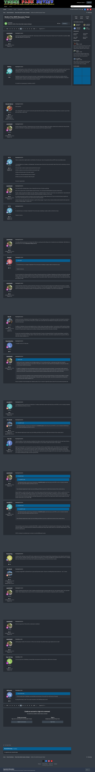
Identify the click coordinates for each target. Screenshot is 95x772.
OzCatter (10, 22)
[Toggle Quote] (17, 260)
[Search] (77, 6)
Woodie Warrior (9, 104)
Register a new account (22, 721)
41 (25, 28)
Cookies (55, 763)
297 (9, 667)
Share (58, 23)
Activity (10, 6)
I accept (88, 769)
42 (27, 28)
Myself (9, 316)
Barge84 (9, 257)
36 (14, 28)
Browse (5, 7)
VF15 (9, 157)
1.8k (9, 430)
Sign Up (89, 2)
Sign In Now (53, 721)
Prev (7, 28)
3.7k (9, 168)
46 (10, 77)
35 (12, 28)
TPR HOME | (72, 9)
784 (9, 43)
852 (9, 351)
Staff (15, 9)
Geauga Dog (9, 553)
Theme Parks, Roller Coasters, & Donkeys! (24, 24)
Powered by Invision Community (47, 765)
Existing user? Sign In (81, 2)
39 (20, 28)
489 (9, 449)
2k (9, 412)
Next (34, 28)
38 (18, 28)
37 (16, 28)
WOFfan (9, 66)
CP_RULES (9, 420)
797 (9, 327)
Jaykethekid (9, 33)
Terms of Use (5, 770)
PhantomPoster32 (79, 24)
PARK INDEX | (76, 9)
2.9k (9, 114)
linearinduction (9, 341)
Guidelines (10, 9)
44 (31, 28)
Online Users (20, 9)
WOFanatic (9, 690)
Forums (4, 9)
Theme (39, 763)
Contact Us (51, 763)
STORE (80, 9)
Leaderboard (27, 9)
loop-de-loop (9, 657)
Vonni (87, 27)
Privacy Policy (45, 763)
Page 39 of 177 (42, 28)
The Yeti (9, 438)
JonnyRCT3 (9, 402)
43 (29, 28)
